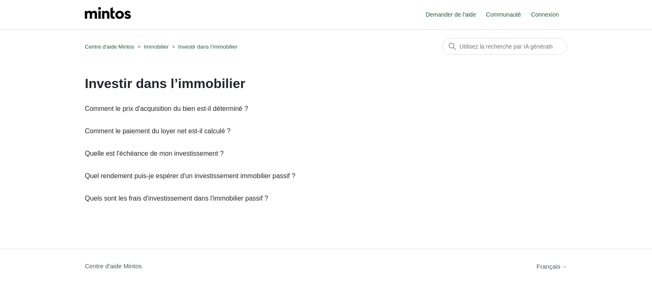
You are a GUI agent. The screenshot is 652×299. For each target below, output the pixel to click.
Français (551, 266)
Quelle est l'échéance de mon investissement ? (154, 153)
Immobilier (156, 47)
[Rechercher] (504, 46)
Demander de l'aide (451, 14)
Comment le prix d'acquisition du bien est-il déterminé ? (166, 108)
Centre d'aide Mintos (109, 47)
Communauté (503, 14)
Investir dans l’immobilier (207, 47)
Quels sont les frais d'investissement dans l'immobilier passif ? (176, 198)
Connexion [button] (545, 14)
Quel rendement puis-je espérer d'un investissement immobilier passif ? (190, 175)
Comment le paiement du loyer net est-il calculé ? (157, 131)
